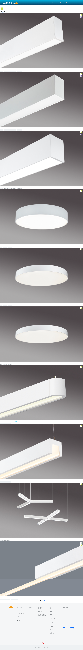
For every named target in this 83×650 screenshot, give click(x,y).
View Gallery (65, 607)
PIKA (51, 628)
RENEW (51, 629)
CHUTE (1, 423)
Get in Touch (19, 607)
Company (39, 2)
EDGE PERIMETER (53, 618)
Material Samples (41, 611)
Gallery (61, 2)
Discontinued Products (42, 615)
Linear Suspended (12, 71)
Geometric (5, 247)
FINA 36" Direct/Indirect (5, 304)
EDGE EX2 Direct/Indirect (6, 69)
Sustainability (31, 610)
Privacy (30, 608)
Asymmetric (6, 71)
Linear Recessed (7, 599)
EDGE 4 (1, 188)
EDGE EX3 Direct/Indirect (6, 128)
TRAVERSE (52, 632)
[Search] (79, 3)
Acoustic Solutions (41, 610)
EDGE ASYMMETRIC (54, 617)
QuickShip (40, 608)
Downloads (54, 2)
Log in (73, 2)
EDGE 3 (51, 612)
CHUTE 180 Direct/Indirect (8, 421)
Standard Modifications (42, 614)
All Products (40, 607)
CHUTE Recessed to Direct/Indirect (8, 597)
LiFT (51, 625)
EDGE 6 (51, 615)
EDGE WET (52, 619)
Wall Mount (19, 71)
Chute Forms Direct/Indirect (6, 539)
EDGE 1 (51, 610)
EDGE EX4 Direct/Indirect (6, 187)
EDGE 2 (1, 71)
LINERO (51, 622)
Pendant (9, 247)
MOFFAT (51, 626)
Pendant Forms (6, 540)
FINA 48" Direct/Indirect (5, 363)
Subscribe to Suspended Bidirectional (0, 602)
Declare (39, 612)
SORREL (51, 630)
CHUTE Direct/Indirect (5, 480)
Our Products (47, 2)
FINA (1, 247)
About (30, 607)
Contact (67, 2)
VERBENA (52, 633)
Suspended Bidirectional (5, 12)
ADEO (51, 607)
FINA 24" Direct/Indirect (5, 245)
